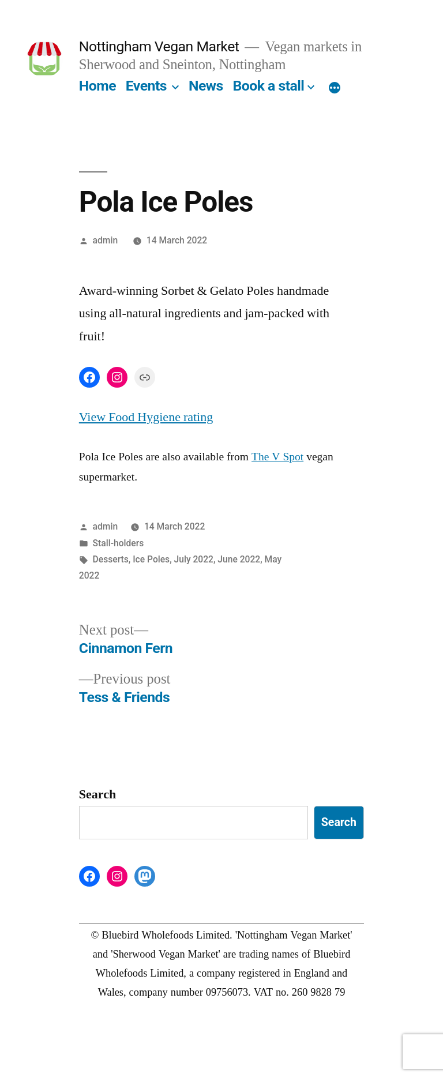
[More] (334, 88)
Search (97, 794)
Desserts (111, 559)
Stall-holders (118, 543)
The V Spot (277, 457)
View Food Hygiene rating (146, 417)
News (206, 85)
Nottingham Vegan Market (159, 46)
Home (97, 85)
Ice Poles (151, 559)
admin (105, 240)
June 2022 (238, 559)
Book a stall (268, 85)
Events (146, 85)
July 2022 (193, 559)
